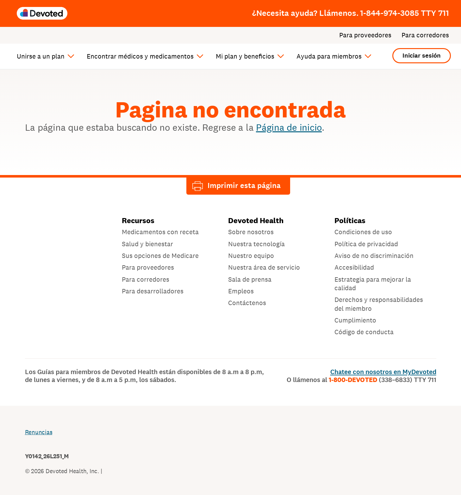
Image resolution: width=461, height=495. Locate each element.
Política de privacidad (366, 244)
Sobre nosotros (251, 232)
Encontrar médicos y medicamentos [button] (140, 56)
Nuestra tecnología (256, 244)
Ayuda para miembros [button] (329, 56)
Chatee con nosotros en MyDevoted (383, 371)
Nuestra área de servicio (264, 267)
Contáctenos (247, 302)
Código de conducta (364, 332)
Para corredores (425, 35)
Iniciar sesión (421, 55)
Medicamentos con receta (160, 232)
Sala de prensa (249, 279)
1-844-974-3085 (404, 13)
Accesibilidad (354, 267)
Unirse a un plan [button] (41, 56)
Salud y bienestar (147, 244)
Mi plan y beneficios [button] (245, 56)
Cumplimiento (355, 320)
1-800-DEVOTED (382, 380)
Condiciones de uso (363, 232)
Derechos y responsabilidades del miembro (378, 303)
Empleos (241, 291)
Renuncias (39, 432)
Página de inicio (289, 127)
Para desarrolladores (153, 291)
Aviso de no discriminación (374, 255)
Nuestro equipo (251, 255)
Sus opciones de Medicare (160, 255)
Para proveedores (365, 35)
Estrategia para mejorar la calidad (372, 283)
